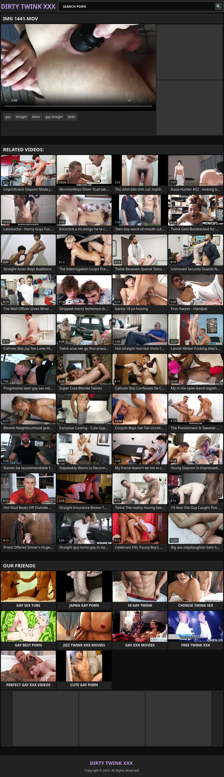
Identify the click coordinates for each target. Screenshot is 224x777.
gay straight (54, 117)
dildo (71, 117)
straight (21, 117)
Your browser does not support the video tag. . (78, 67)
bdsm (36, 117)
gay (7, 117)
